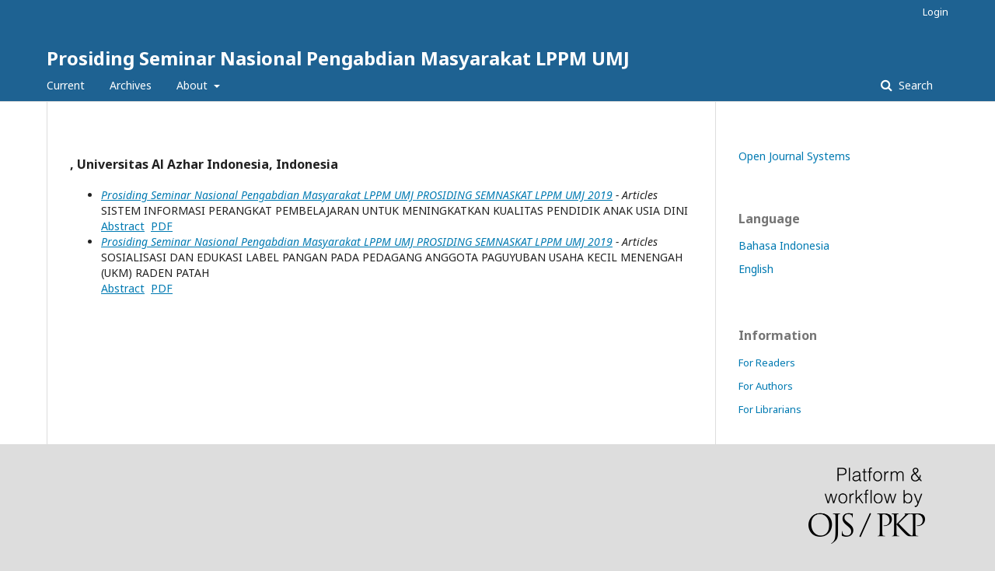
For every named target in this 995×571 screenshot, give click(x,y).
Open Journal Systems (794, 156)
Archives (131, 85)
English (755, 268)
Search (914, 85)
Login (935, 12)
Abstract (123, 226)
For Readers (766, 363)
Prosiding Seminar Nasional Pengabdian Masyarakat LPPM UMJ (338, 58)
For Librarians (769, 409)
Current (66, 85)
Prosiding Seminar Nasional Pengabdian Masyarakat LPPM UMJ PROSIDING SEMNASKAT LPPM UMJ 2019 (357, 194)
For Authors (765, 386)
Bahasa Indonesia (783, 245)
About (193, 85)
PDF (162, 226)
